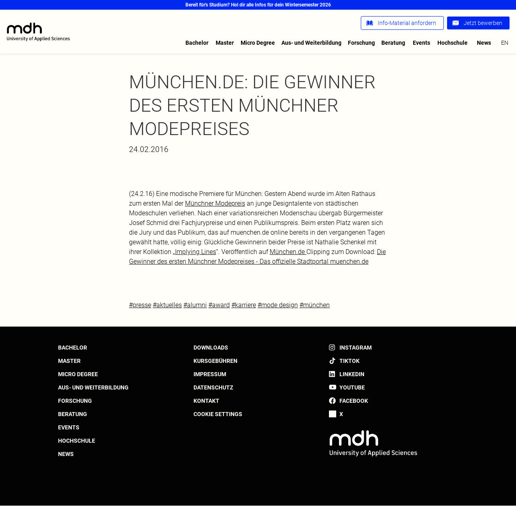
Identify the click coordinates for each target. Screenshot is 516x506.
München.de (288, 252)
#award (219, 305)
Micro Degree (258, 43)
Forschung (361, 43)
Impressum (210, 374)
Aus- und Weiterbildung (311, 43)
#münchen (315, 305)
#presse (140, 305)
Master (225, 43)
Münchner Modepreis (215, 203)
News (484, 43)
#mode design (278, 305)
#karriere (243, 305)
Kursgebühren (215, 361)
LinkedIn (351, 374)
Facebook (353, 401)
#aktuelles (167, 305)
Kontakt (206, 401)
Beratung (393, 43)
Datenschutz (213, 387)
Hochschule (452, 43)
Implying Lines (195, 252)
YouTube (352, 387)
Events (421, 43)
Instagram (355, 347)
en (504, 43)
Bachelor (196, 43)
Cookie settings (218, 414)
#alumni (195, 305)
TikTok (349, 361)
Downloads (211, 347)
